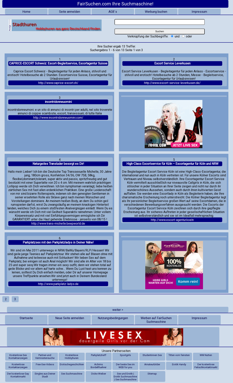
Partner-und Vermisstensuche (44, 356)
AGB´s (113, 12)
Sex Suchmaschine (71, 373)
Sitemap (152, 373)
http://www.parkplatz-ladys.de (58, 284)
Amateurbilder (152, 364)
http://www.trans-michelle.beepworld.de (58, 223)
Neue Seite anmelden (69, 318)
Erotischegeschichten (72, 364)
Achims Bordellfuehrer (98, 366)
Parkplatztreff (98, 355)
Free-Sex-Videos (45, 364)
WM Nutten (206, 355)
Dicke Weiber (98, 373)
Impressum (199, 12)
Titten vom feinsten (179, 355)
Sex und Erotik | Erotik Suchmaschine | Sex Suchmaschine (125, 376)
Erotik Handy (179, 364)
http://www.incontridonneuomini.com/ (58, 117)
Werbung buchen (156, 12)
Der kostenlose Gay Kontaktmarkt (18, 375)
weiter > (117, 310)
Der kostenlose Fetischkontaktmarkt (206, 366)
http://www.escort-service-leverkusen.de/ (172, 83)
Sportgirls (125, 355)
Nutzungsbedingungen (113, 318)
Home (26, 12)
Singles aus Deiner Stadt (45, 375)
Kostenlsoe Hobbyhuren (72, 356)
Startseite (26, 318)
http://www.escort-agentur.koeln (172, 220)
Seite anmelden (69, 12)
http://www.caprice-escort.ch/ (58, 83)
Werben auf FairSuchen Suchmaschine (156, 320)
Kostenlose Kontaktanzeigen (18, 366)
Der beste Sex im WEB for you (125, 366)
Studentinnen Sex (152, 355)
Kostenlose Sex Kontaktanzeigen (18, 356)
